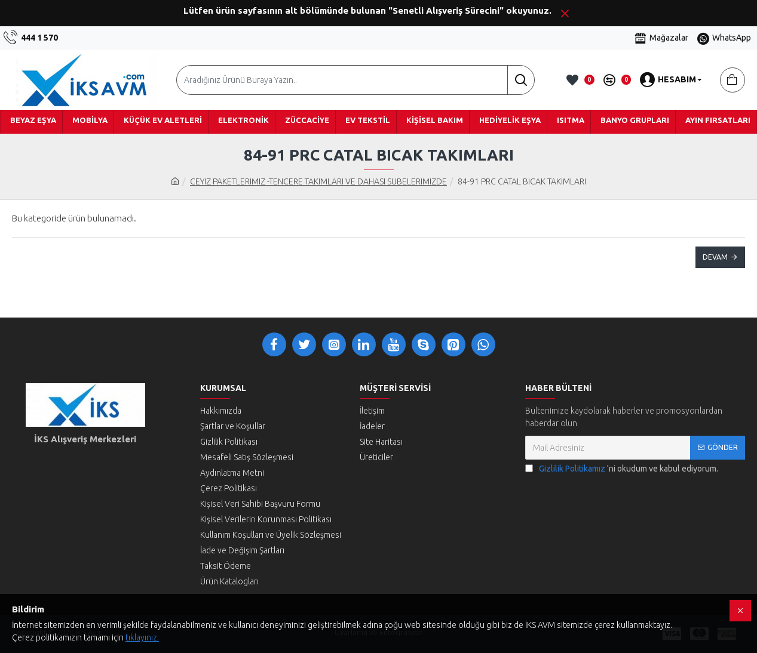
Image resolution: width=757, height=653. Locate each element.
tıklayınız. (142, 637)
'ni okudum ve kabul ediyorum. (621, 469)
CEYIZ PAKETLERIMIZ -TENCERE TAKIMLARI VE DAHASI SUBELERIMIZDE (318, 181)
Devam (715, 257)
